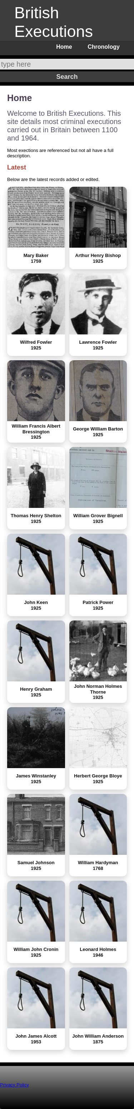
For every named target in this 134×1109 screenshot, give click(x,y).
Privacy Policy (14, 1084)
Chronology (104, 47)
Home (64, 47)
